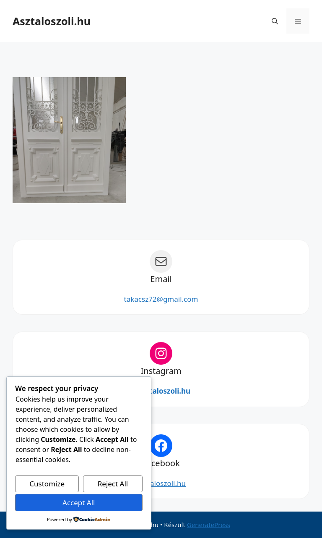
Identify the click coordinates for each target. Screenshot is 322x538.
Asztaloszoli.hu (52, 21)
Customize (47, 483)
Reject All (113, 483)
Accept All (78, 502)
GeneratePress (208, 524)
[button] (274, 21)
